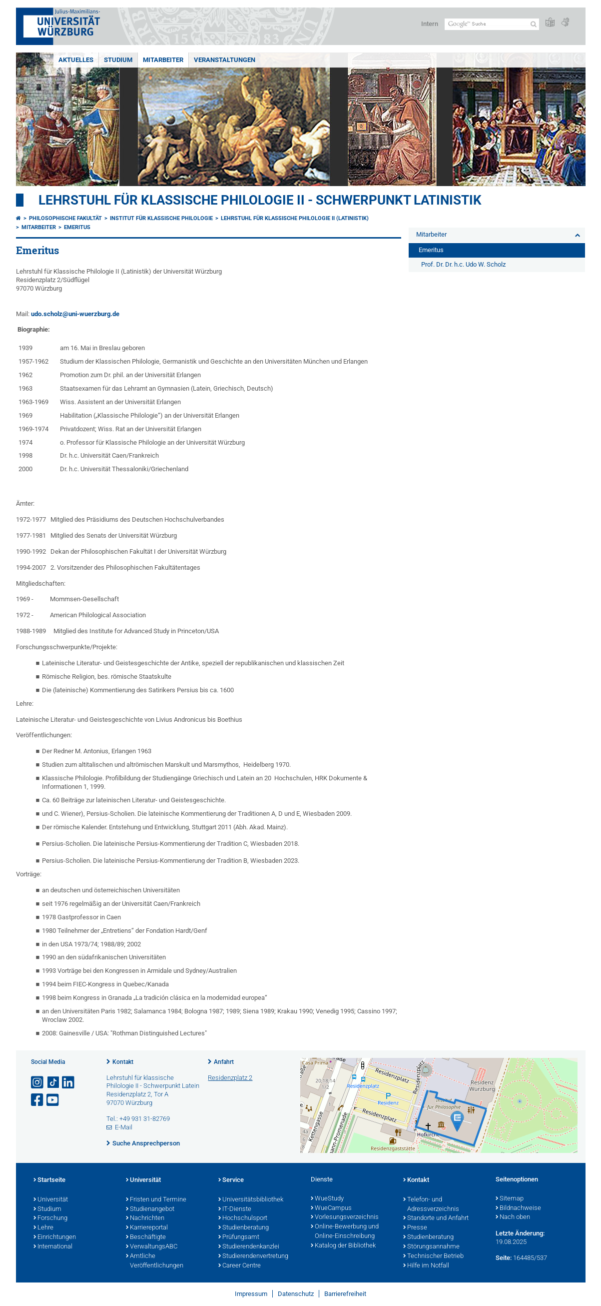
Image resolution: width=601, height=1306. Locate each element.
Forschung (50, 1218)
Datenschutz (296, 1293)
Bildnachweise (518, 1208)
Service (231, 1180)
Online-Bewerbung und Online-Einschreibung (345, 1231)
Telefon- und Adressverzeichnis (431, 1204)
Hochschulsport (242, 1218)
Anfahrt (224, 1061)
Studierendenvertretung (253, 1256)
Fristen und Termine (156, 1199)
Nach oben (513, 1217)
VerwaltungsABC (151, 1246)
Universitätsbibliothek (250, 1199)
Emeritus (77, 227)
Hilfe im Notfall (426, 1265)
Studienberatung (243, 1227)
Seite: (504, 1257)
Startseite (49, 1180)
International (52, 1246)
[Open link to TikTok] (53, 1082)
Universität (50, 1199)
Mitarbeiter (163, 60)
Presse (415, 1227)
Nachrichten (145, 1218)
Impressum (251, 1293)
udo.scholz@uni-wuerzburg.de (75, 314)
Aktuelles (75, 60)
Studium (118, 60)
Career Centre (239, 1265)
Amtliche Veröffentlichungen (154, 1261)
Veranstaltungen (224, 60)
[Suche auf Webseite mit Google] (492, 24)
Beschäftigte (146, 1237)
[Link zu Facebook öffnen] (38, 1100)
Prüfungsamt (238, 1237)
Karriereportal (147, 1227)
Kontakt (122, 1061)
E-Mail (123, 1127)
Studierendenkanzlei (248, 1246)
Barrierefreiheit (345, 1293)
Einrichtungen (54, 1237)
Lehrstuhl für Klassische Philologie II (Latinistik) (295, 218)
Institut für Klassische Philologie (161, 218)
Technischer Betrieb (433, 1256)
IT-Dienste (234, 1209)
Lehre (43, 1227)
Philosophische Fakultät (65, 218)
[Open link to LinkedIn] (69, 1082)
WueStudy (327, 1198)
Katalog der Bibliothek (343, 1245)
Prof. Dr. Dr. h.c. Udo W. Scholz (463, 264)
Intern (429, 24)
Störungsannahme (431, 1246)
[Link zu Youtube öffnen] (53, 1100)
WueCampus (331, 1208)
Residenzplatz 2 (230, 1077)
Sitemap (510, 1198)
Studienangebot (150, 1209)
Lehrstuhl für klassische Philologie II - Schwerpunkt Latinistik (260, 200)
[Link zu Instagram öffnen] (38, 1082)
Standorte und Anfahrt (436, 1218)
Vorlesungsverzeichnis (345, 1217)
